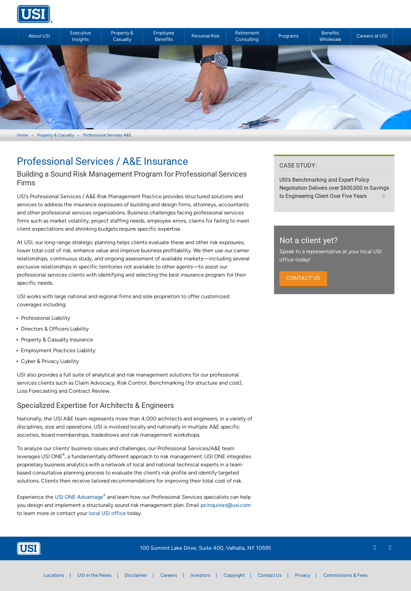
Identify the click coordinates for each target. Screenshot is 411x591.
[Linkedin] (375, 548)
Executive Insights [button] (80, 36)
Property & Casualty (55, 135)
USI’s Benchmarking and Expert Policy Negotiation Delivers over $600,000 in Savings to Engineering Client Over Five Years (334, 187)
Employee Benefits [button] (163, 36)
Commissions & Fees (345, 575)
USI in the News (94, 575)
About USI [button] (39, 36)
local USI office (108, 513)
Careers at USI (372, 36)
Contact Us (270, 575)
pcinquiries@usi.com (226, 505)
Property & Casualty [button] (122, 36)
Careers (168, 575)
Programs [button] (288, 36)
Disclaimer (136, 575)
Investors (200, 575)
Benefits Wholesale (330, 36)
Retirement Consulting (247, 36)
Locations (54, 575)
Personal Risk (205, 36)
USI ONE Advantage (80, 497)
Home (22, 135)
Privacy (302, 575)
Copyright (234, 575)
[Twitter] (390, 548)
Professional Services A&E (107, 135)
